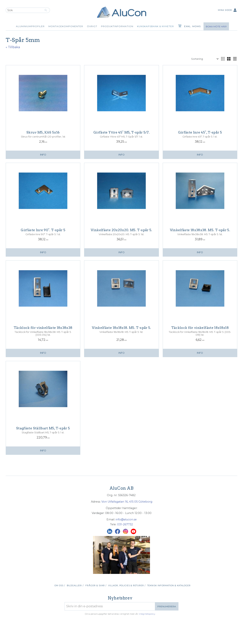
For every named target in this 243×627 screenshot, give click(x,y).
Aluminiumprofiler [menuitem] (30, 26)
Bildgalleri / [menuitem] (75, 585)
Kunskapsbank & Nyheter (155, 26)
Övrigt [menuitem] (92, 26)
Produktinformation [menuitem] (117, 26)
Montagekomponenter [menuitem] (65, 26)
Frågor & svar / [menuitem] (95, 585)
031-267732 (125, 524)
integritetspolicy (147, 614)
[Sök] (46, 10)
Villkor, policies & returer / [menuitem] (126, 585)
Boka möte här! (216, 26)
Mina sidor (227, 10)
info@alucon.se (126, 519)
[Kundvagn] (179, 26)
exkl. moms (192, 26)
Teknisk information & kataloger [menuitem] (169, 585)
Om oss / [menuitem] (59, 585)
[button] (222, 58)
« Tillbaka (13, 47)
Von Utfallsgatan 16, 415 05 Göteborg (126, 501)
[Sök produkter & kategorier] (24, 10)
